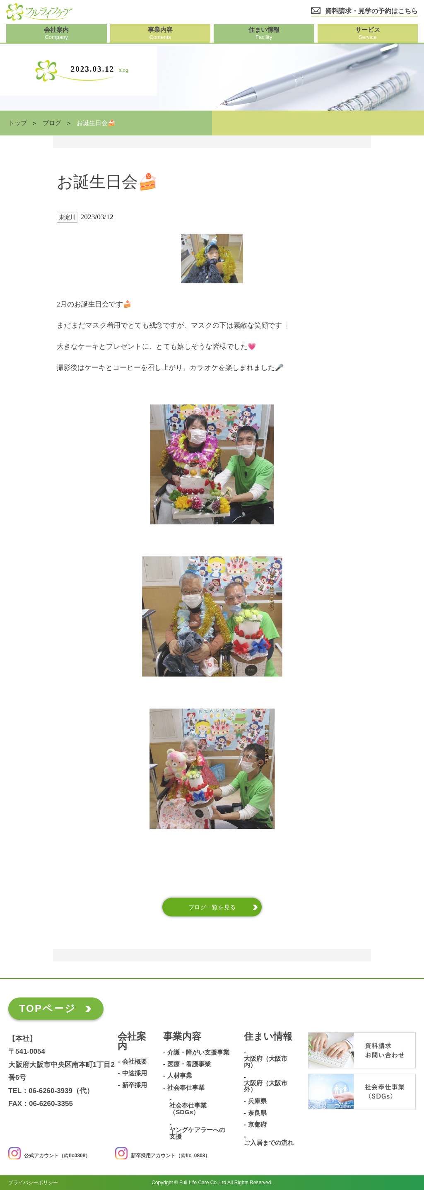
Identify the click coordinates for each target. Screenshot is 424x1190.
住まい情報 (268, 1037)
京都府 (257, 1124)
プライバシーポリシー (33, 1182)
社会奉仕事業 (186, 1087)
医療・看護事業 (189, 1064)
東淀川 (67, 217)
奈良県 (257, 1113)
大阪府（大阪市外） (265, 1086)
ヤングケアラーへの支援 (197, 1133)
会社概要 (134, 1061)
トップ (17, 123)
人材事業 (179, 1075)
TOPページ (47, 1008)
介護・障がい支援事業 (198, 1052)
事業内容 (182, 1037)
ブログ (52, 123)
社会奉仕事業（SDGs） (188, 1108)
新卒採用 (134, 1085)
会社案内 (132, 1041)
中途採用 (134, 1073)
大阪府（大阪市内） (265, 1061)
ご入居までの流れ (269, 1142)
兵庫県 (257, 1101)
